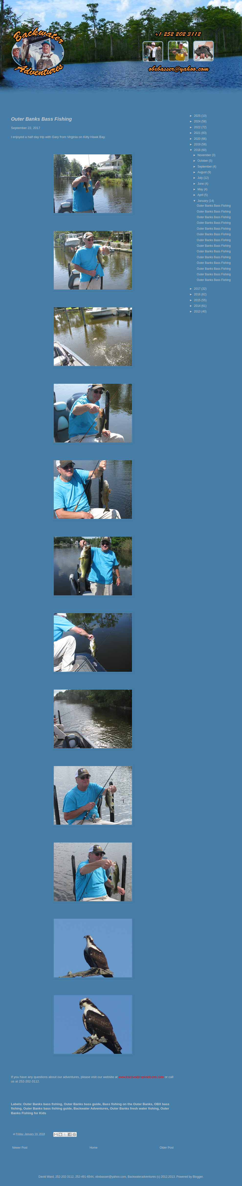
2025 (197, 116)
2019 (197, 144)
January (203, 201)
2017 (197, 288)
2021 (197, 133)
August (203, 172)
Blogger (198, 1176)
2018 (197, 150)
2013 (197, 311)
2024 (197, 121)
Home (94, 1147)
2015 (197, 300)
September (205, 166)
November (205, 155)
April (201, 195)
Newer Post (19, 1147)
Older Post (167, 1147)
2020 (197, 138)
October (203, 160)
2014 (197, 306)
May (201, 189)
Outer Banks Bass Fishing (214, 205)
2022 (197, 127)
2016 (197, 294)
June (201, 183)
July (201, 178)
